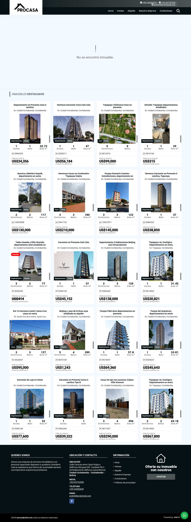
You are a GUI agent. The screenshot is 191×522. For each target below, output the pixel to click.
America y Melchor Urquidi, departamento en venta (30, 174)
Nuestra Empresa (147, 11)
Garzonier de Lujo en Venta (30, 380)
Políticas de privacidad (125, 482)
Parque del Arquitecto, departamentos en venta (161, 312)
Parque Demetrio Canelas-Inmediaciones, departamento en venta (117, 176)
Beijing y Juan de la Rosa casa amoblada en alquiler (73, 312)
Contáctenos (166, 11)
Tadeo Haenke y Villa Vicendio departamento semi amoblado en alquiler (30, 245)
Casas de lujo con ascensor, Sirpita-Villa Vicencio (117, 381)
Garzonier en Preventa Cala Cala (73, 242)
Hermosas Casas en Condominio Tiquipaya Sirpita (73, 174)
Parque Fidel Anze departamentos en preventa (117, 312)
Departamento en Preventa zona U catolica (30, 106)
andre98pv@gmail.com (80, 496)
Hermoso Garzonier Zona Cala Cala (73, 105)
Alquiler (131, 11)
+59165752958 (168, 2)
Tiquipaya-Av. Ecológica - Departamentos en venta (161, 243)
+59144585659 (149, 2)
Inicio (111, 11)
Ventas (120, 11)
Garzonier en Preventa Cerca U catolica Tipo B (73, 381)
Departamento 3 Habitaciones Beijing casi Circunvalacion (117, 243)
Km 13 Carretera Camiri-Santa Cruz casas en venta (30, 312)
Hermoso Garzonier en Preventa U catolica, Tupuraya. (161, 174)
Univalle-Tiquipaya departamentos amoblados (161, 106)
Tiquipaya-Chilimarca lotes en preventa (117, 106)
